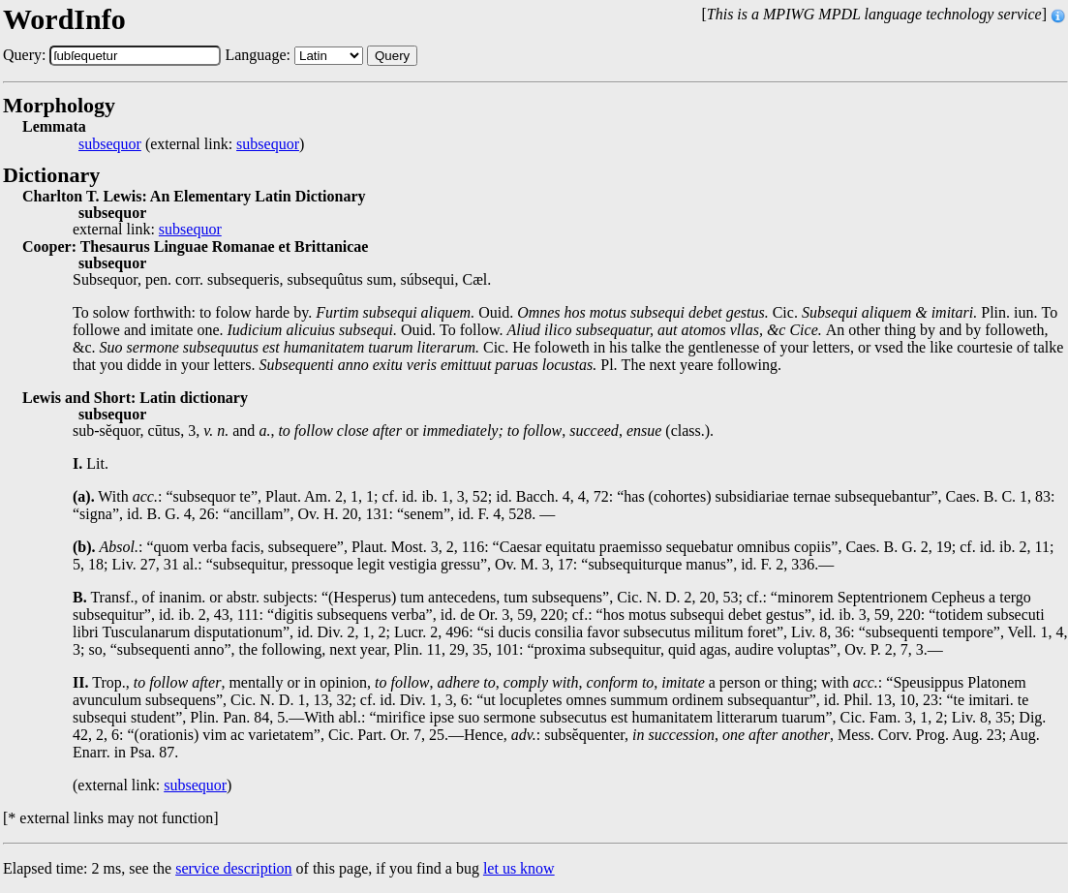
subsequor (109, 144)
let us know (519, 868)
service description (233, 868)
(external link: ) (191, 144)
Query (392, 55)
